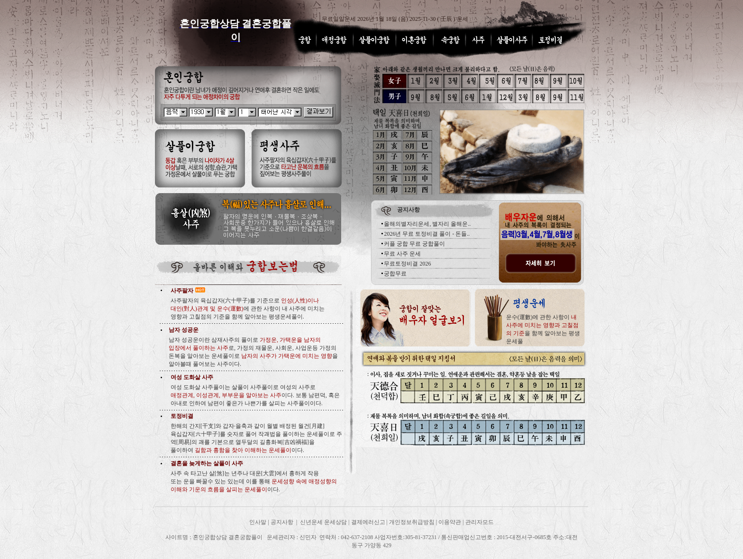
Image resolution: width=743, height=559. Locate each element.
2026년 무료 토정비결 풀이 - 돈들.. (427, 234)
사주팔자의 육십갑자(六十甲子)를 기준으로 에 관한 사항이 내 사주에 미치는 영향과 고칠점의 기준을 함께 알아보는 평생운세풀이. (248, 308)
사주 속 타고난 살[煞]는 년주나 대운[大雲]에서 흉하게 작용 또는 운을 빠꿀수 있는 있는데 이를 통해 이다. (254, 481)
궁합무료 (395, 273)
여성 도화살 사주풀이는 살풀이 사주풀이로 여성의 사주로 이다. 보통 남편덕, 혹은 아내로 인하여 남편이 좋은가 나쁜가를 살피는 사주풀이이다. (255, 395)
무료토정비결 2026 (407, 263)
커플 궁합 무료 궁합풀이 (414, 243)
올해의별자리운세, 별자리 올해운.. (427, 224)
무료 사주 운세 (402, 253)
